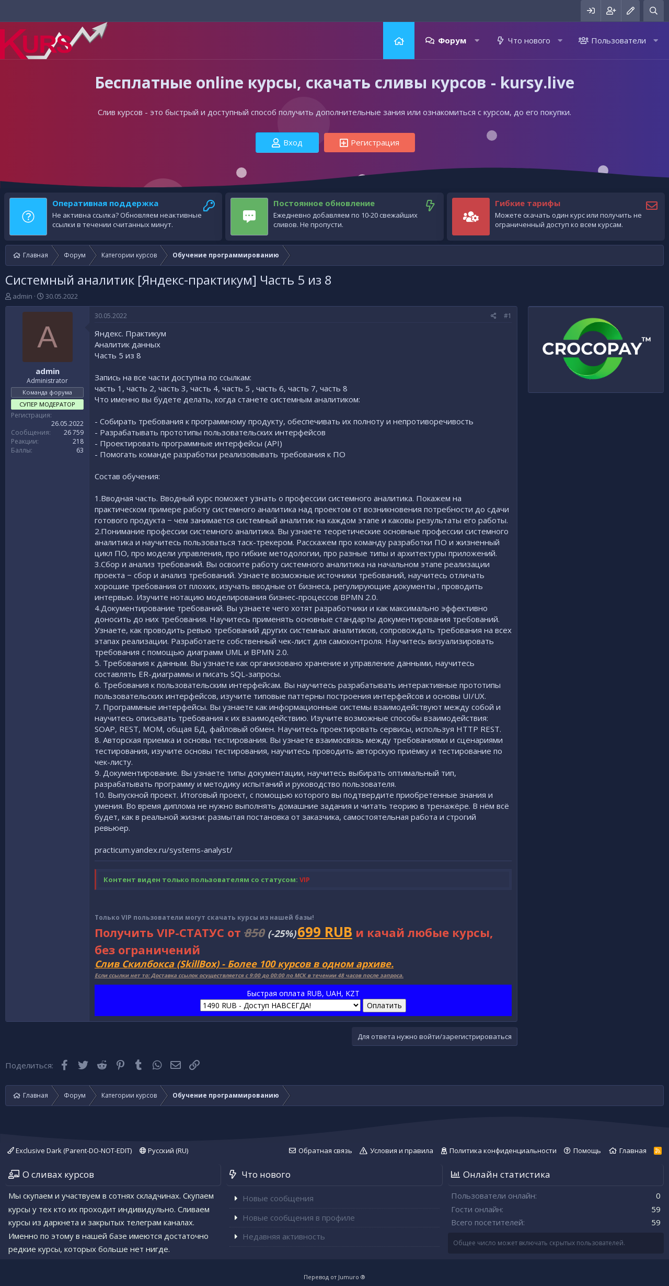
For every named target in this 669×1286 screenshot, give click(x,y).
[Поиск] (653, 10)
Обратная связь (325, 1150)
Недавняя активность (284, 1236)
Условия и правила (401, 1150)
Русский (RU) (164, 1150)
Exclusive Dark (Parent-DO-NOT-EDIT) (69, 1150)
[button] (477, 40)
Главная (398, 40)
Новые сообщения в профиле (299, 1217)
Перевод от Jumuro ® (334, 1277)
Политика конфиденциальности (503, 1150)
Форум (452, 40)
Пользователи (618, 40)
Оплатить (384, 1005)
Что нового (529, 40)
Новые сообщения (278, 1198)
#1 (508, 315)
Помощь (587, 1150)
